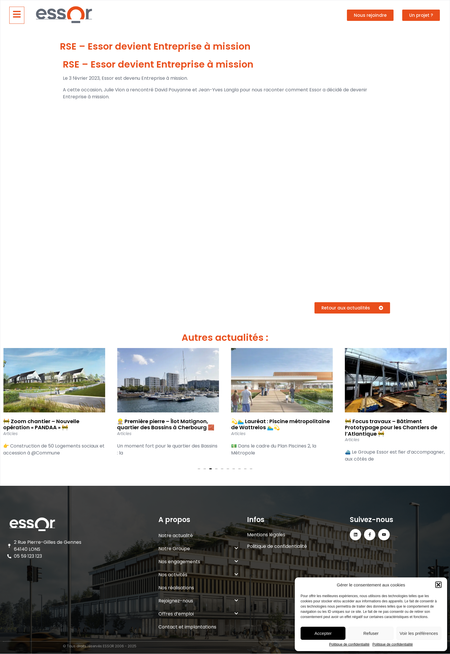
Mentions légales (266, 534)
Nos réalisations (176, 587)
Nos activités (198, 574)
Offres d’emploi (198, 613)
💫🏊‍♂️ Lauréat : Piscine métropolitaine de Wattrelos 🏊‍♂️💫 (280, 424)
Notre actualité (175, 535)
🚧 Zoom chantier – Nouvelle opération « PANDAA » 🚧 (41, 424)
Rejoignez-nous (198, 600)
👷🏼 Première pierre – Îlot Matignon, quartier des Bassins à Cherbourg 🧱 (165, 424)
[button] (438, 585)
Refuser (371, 633)
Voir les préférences (419, 633)
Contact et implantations (187, 627)
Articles (10, 433)
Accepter (323, 633)
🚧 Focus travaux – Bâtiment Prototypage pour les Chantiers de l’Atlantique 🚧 (391, 427)
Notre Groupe (198, 548)
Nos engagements (198, 561)
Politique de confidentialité (349, 644)
